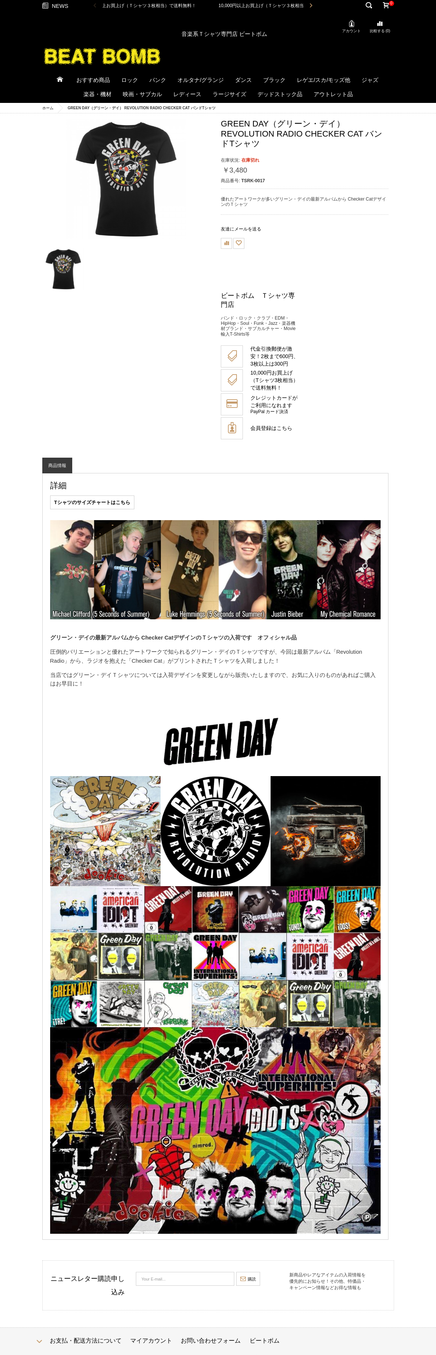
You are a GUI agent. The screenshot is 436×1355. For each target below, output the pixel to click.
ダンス (243, 80)
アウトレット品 (333, 94)
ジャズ (370, 80)
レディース (187, 94)
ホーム (48, 108)
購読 (248, 1279)
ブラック (274, 80)
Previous (94, 5)
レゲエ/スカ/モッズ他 (323, 80)
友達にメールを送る (241, 229)
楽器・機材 (97, 94)
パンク (157, 80)
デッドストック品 (279, 94)
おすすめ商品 (93, 80)
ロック (129, 80)
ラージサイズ (229, 94)
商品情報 (57, 465)
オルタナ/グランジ (200, 80)
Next (310, 5)
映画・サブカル (142, 94)
